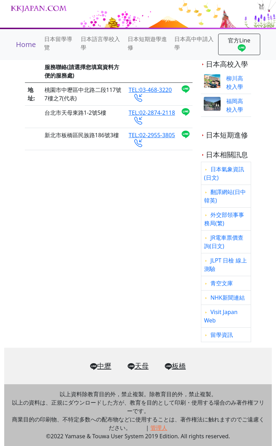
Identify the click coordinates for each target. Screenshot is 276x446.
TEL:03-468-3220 (150, 93)
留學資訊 (221, 335)
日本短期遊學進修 (147, 43)
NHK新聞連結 (227, 297)
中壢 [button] (100, 366)
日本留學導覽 (58, 43)
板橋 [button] (175, 366)
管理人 (158, 428)
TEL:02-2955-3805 (152, 139)
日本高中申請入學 (194, 43)
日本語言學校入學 (100, 43)
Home (26, 44)
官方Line (239, 45)
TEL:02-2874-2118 (152, 116)
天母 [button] (138, 366)
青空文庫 (221, 283)
